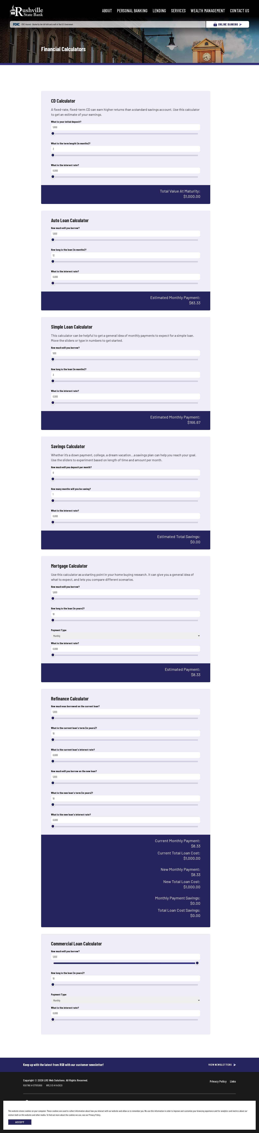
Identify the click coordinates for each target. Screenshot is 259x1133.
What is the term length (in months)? (70, 143)
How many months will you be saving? (71, 488)
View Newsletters (220, 1064)
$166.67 (193, 422)
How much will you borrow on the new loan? (74, 771)
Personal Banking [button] (132, 10)
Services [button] (178, 10)
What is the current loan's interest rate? (73, 749)
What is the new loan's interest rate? (71, 814)
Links (233, 1081)
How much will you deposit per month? (71, 467)
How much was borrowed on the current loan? (75, 706)
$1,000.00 (192, 196)
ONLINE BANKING (227, 24)
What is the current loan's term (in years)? (74, 727)
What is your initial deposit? (66, 121)
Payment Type (58, 630)
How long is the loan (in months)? (68, 249)
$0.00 (195, 541)
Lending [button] (159, 10)
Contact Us (239, 10)
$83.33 (194, 302)
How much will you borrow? (65, 227)
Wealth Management (208, 10)
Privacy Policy (218, 1081)
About (107, 10)
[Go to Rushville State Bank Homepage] (26, 10)
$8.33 (195, 674)
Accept (19, 1122)
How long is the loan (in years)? (68, 608)
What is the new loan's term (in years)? (72, 792)
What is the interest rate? (65, 165)
